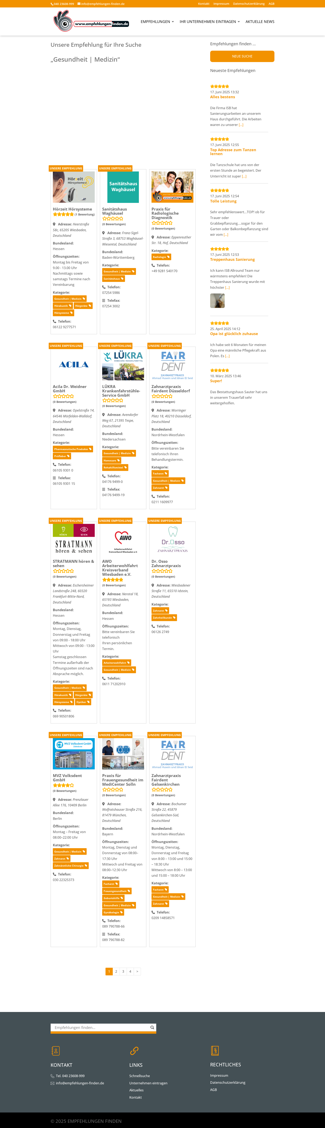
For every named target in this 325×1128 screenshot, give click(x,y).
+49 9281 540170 (164, 271)
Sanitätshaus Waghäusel (114, 211)
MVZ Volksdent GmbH (67, 778)
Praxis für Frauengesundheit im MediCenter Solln (122, 780)
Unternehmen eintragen (148, 1083)
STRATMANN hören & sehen (73, 563)
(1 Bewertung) (85, 214)
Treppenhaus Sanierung (232, 259)
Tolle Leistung (223, 201)
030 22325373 (63, 880)
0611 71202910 (113, 684)
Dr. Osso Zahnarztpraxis (166, 563)
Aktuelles (136, 1090)
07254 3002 (111, 306)
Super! (216, 380)
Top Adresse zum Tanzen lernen (233, 151)
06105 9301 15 (64, 483)
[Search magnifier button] (152, 1027)
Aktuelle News (260, 22)
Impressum (221, 4)
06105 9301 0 (63, 470)
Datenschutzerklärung (249, 4)
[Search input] (101, 1027)
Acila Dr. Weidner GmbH (70, 389)
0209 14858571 (163, 918)
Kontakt (204, 4)
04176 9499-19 (113, 495)
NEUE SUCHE (242, 56)
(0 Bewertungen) (114, 224)
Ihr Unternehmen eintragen (208, 22)
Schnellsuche (139, 1076)
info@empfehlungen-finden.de (80, 1083)
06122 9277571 (64, 327)
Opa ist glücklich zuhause (234, 333)
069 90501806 (63, 716)
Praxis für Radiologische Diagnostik (165, 213)
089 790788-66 (113, 926)
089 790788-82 (113, 940)
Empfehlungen (155, 22)
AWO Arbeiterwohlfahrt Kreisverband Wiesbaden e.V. (120, 568)
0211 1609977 (162, 502)
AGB (271, 4)
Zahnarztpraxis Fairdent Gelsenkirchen (166, 780)
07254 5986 (111, 292)
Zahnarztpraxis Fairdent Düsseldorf (171, 389)
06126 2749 (160, 632)
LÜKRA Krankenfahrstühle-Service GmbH (121, 391)
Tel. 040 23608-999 (70, 1076)
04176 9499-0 (112, 481)
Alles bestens (222, 96)
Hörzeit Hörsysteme (72, 209)
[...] (241, 124)
